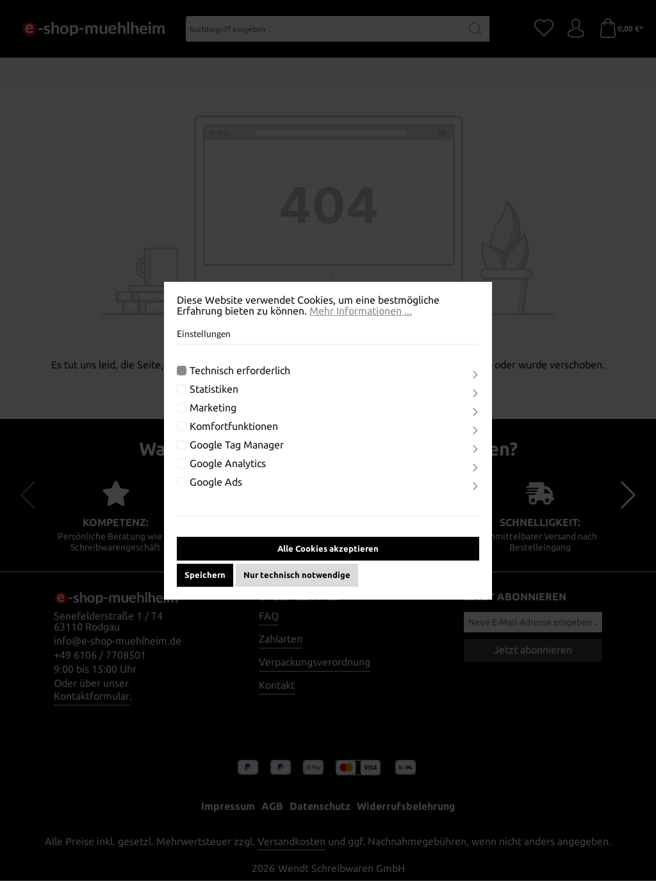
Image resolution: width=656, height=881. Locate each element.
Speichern (205, 583)
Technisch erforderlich (240, 379)
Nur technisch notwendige (296, 583)
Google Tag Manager (237, 454)
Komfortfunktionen (234, 435)
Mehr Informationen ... (360, 319)
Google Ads (216, 491)
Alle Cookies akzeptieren (328, 556)
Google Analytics (228, 472)
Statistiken (214, 398)
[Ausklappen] (475, 384)
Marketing (213, 416)
